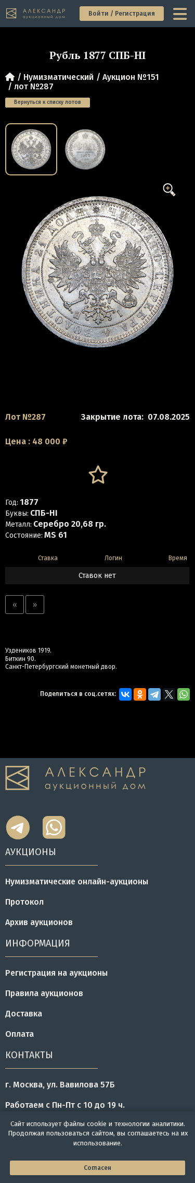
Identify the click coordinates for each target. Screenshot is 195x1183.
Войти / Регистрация (121, 13)
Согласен (97, 1168)
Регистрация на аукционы (56, 973)
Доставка (23, 1014)
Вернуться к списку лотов (47, 102)
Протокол (24, 902)
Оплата (19, 1034)
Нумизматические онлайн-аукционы (76, 881)
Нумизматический (58, 77)
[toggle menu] (181, 13)
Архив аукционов (39, 922)
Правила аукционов (44, 993)
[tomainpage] (36, 13)
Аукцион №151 (130, 77)
